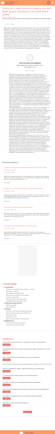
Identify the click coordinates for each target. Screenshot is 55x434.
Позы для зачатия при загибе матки (16, 323)
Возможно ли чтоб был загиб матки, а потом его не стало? (23, 188)
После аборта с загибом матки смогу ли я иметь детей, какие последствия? (22, 396)
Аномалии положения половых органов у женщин (20, 289)
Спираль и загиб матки (12, 297)
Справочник (10, 284)
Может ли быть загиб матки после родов (17, 295)
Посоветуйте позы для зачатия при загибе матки (20, 226)
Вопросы (8, 339)
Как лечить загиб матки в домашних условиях (19, 311)
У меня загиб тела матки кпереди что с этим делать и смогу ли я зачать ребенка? (24, 342)
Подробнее (7, 182)
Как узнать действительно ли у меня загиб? (18, 207)
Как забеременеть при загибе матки (16, 301)
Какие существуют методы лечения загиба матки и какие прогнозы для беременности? (26, 389)
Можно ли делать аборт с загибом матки (17, 319)
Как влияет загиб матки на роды (15, 325)
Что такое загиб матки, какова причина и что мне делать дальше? (20, 375)
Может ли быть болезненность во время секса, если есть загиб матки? (21, 357)
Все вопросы (27, 412)
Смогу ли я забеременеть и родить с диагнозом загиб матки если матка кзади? (23, 368)
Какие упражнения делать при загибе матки (18, 313)
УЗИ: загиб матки (11, 307)
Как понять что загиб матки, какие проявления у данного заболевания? (21, 382)
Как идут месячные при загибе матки (16, 299)
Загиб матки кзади (11, 305)
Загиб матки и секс (11, 317)
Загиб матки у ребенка (12, 291)
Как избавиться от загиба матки (15, 293)
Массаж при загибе (11, 315)
